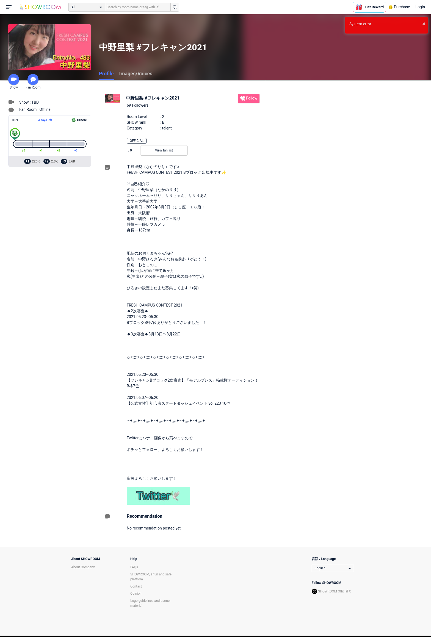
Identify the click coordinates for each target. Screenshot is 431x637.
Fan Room (33, 81)
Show (13, 81)
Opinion (136, 593)
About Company (83, 567)
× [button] (423, 23)
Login (420, 7)
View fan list (164, 150)
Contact (136, 586)
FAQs (134, 567)
